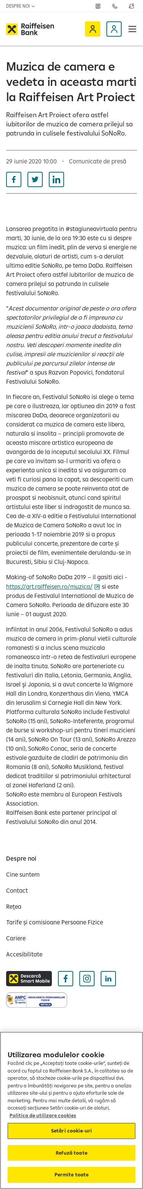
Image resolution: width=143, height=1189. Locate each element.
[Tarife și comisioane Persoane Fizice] (54, 922)
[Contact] (17, 890)
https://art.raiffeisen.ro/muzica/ (49, 586)
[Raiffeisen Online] (92, 29)
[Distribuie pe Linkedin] (56, 179)
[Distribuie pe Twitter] (35, 179)
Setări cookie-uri (71, 1131)
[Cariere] (16, 938)
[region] (71, 1110)
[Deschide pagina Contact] (114, 6)
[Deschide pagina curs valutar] (131, 6)
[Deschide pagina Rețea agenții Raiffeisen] (98, 6)
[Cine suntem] (23, 874)
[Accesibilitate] (24, 954)
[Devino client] (114, 29)
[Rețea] (13, 906)
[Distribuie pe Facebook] (13, 179)
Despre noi (20, 6)
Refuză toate (71, 1153)
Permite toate (72, 1174)
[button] (132, 29)
